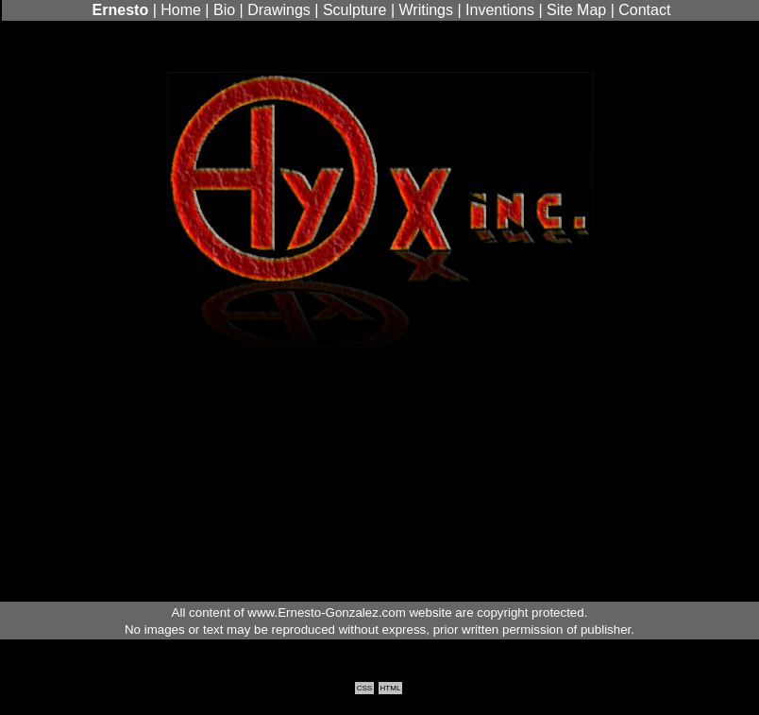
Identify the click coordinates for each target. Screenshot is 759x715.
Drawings (279, 10)
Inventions (499, 10)
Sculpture (355, 10)
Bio (224, 10)
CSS (364, 688)
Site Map (576, 10)
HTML (390, 688)
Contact (644, 10)
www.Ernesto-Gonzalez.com (326, 612)
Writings (426, 10)
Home (180, 10)
